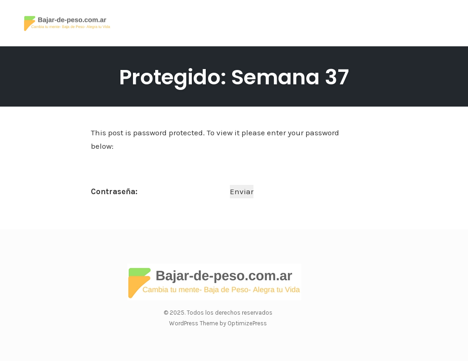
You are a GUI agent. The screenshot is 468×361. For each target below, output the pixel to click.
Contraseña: (159, 191)
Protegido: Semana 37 (234, 77)
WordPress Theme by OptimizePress (218, 323)
